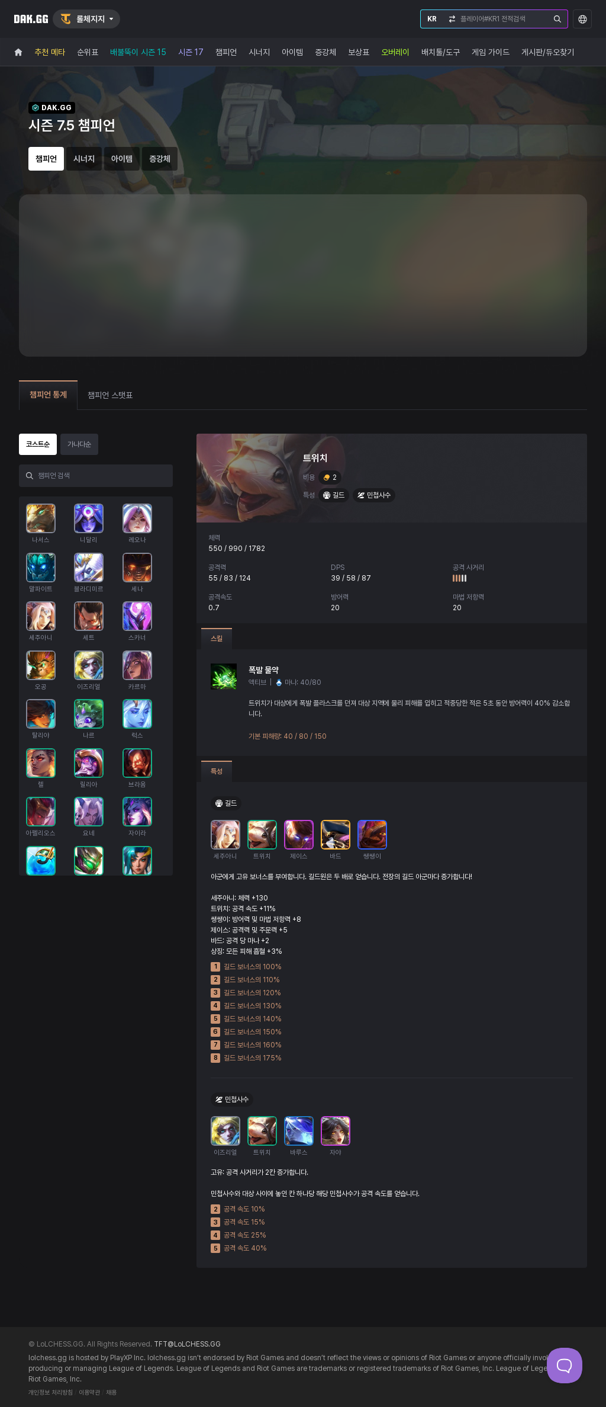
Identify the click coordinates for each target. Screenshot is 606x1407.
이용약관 (89, 1392)
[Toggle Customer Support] (564, 1365)
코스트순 (38, 444)
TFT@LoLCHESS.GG (187, 1344)
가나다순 (79, 444)
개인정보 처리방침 (50, 1392)
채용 (111, 1392)
